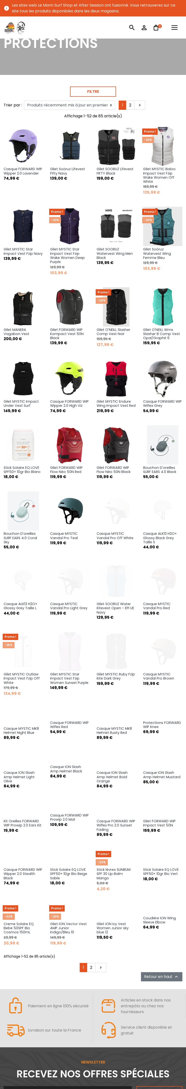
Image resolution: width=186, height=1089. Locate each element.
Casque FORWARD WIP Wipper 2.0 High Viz (69, 370)
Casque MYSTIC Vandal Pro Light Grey (68, 528)
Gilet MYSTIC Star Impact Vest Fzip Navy (23, 251)
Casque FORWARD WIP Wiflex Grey (162, 370)
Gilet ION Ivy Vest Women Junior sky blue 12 (113, 829)
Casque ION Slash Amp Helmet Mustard (161, 675)
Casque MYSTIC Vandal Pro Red (156, 523)
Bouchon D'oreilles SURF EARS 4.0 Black (159, 436)
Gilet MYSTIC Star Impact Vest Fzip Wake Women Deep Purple (67, 255)
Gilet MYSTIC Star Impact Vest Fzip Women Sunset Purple (69, 585)
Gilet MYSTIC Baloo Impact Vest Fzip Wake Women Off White (159, 175)
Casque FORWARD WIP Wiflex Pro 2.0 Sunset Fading (116, 726)
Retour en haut (161, 878)
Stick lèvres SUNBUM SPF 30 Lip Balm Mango (114, 775)
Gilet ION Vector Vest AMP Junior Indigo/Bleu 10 (68, 829)
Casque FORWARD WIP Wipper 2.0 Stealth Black (23, 775)
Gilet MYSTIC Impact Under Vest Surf (21, 403)
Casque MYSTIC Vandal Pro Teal (64, 468)
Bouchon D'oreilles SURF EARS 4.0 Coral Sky (20, 471)
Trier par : (13, 105)
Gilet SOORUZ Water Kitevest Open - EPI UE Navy (115, 531)
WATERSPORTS (22, 1044)
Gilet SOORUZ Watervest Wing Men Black (115, 253)
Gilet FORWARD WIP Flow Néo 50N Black (114, 436)
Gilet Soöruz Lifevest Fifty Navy (67, 171)
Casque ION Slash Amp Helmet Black (66, 669)
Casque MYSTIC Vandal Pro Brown (158, 571)
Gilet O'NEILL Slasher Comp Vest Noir (113, 331)
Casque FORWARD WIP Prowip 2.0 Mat (69, 718)
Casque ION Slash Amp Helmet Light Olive (19, 678)
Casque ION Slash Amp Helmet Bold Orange (112, 678)
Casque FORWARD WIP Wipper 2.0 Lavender (23, 171)
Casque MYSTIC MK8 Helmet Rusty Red (114, 631)
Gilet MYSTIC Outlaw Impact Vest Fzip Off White (22, 579)
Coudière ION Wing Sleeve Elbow (159, 821)
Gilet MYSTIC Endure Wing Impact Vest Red (116, 370)
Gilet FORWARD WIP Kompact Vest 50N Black (67, 334)
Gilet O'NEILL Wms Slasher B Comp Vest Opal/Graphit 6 (161, 334)
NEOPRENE (16, 1056)
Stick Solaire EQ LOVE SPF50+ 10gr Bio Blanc (22, 436)
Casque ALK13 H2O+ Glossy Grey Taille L (20, 528)
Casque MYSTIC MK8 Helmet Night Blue (21, 631)
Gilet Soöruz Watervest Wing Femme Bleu (157, 253)
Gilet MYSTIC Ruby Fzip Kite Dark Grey (116, 571)
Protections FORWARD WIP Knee (162, 625)
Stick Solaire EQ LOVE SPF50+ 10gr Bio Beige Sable (68, 775)
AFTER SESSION (22, 1032)
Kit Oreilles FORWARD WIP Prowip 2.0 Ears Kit (22, 724)
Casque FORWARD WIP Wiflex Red (69, 625)
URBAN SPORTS (115, 1044)
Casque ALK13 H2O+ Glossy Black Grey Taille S (160, 482)
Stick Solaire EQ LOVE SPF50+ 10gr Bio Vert (161, 772)
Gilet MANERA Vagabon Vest (16, 331)
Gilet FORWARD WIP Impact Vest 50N (159, 724)
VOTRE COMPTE (116, 1032)
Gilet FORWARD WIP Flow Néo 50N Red (66, 436)
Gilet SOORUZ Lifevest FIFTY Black (115, 171)
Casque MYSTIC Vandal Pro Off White (115, 480)
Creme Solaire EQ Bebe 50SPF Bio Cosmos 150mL (19, 829)
